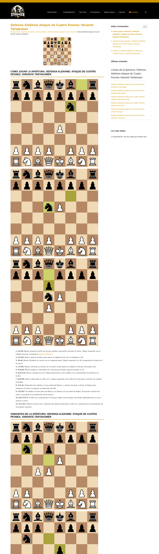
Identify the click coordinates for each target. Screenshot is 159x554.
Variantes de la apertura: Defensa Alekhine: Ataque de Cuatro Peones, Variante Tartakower (129, 43)
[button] (145, 12)
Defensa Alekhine (41, 32)
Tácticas (82, 12)
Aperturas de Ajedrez (27, 32)
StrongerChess (15, 32)
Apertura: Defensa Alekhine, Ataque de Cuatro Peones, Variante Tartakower (127, 52)
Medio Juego (109, 12)
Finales (122, 12)
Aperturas (54, 12)
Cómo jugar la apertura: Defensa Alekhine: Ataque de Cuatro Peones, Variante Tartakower (127, 34)
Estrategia (95, 12)
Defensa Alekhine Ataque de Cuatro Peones (62, 32)
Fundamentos (69, 12)
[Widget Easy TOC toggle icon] (145, 26)
